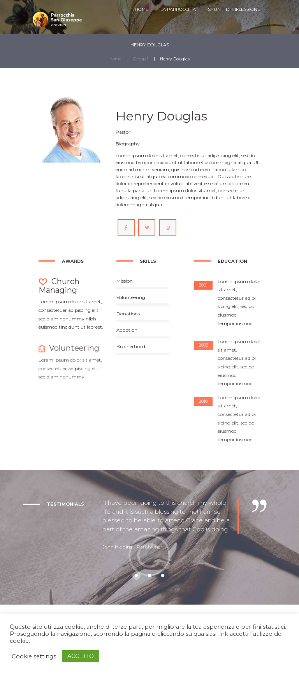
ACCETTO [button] (80, 656)
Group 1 (140, 59)
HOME (141, 9)
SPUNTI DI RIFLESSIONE (234, 9)
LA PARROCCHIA (178, 9)
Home (115, 59)
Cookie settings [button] (34, 656)
